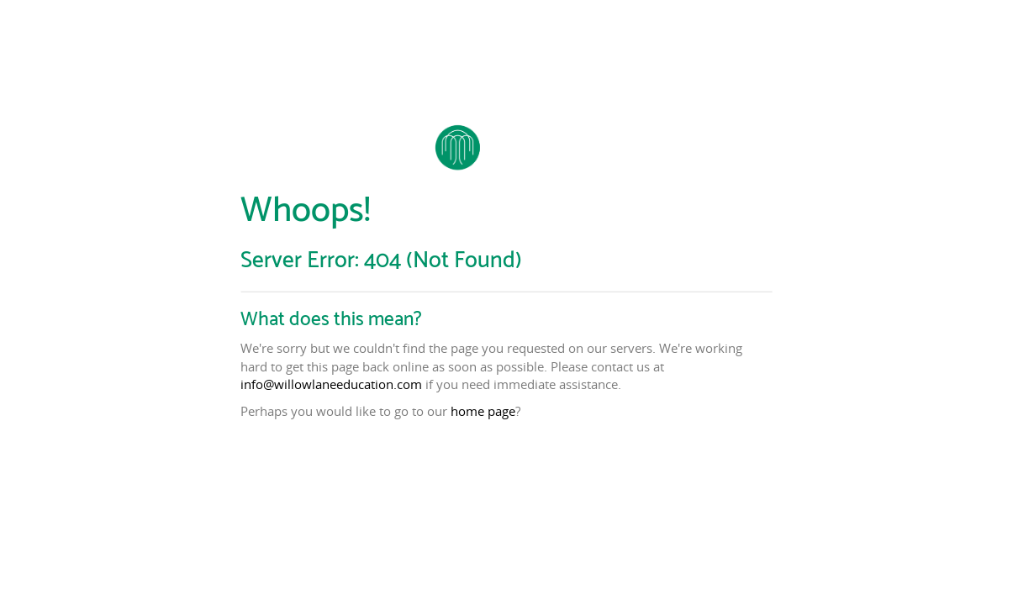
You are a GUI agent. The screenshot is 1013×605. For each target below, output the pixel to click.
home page (483, 410)
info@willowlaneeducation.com (331, 384)
